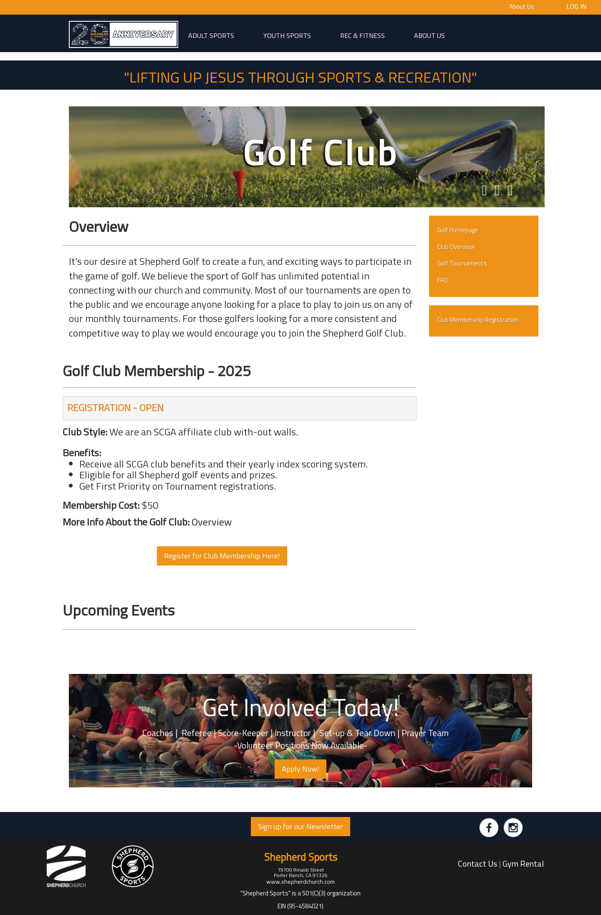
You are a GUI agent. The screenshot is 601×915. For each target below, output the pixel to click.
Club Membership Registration (478, 319)
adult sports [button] (211, 35)
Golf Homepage (457, 230)
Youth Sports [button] (287, 35)
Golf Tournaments (462, 263)
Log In (576, 5)
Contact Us (477, 863)
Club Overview (456, 246)
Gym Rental (523, 863)
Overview (212, 521)
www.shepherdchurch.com (300, 881)
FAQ (442, 280)
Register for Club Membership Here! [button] (222, 555)
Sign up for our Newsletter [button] (300, 826)
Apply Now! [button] (300, 768)
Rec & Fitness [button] (362, 35)
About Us (521, 6)
